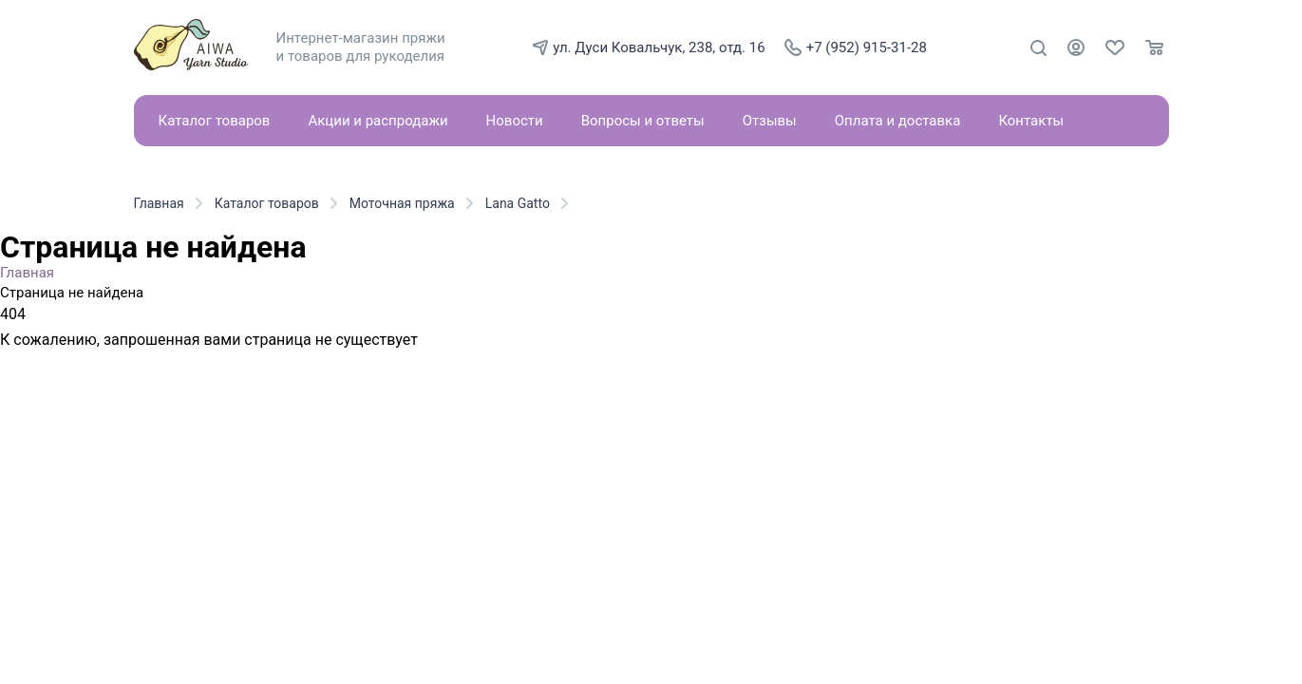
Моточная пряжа (402, 203)
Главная (159, 203)
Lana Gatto (517, 203)
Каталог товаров (215, 120)
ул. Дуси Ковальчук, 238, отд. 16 (648, 47)
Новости (514, 120)
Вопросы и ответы (643, 120)
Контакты (1031, 120)
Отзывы (770, 120)
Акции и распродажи (377, 120)
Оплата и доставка (898, 120)
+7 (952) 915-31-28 (855, 47)
